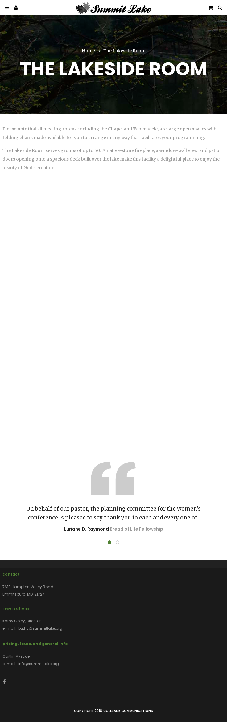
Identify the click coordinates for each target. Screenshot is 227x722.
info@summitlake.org (38, 663)
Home (88, 51)
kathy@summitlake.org (40, 628)
